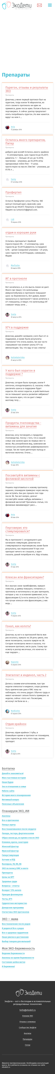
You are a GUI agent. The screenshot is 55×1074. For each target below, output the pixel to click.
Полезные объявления (13, 804)
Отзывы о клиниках (28, 1022)
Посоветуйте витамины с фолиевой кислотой (22, 477)
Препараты (7, 873)
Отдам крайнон (15, 724)
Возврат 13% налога (11, 890)
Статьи (27, 1045)
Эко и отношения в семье (14, 786)
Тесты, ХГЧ (7, 899)
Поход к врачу (9, 824)
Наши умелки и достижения (15, 937)
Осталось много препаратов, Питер (25, 141)
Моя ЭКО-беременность (18, 948)
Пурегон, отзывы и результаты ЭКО (26, 89)
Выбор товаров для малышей (16, 941)
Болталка (8, 768)
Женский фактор (10, 846)
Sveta (13, 314)
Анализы (6, 816)
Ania (13, 127)
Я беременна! (8, 966)
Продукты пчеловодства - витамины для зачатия (23, 424)
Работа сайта (8, 791)
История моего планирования (16, 795)
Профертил (13, 192)
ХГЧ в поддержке (17, 327)
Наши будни (7, 782)
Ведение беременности (13, 953)
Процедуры (27, 1039)
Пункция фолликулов (12, 894)
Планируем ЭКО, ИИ (15, 811)
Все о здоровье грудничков (15, 932)
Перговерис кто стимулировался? (17, 529)
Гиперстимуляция (10, 855)
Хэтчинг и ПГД (8, 859)
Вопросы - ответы (11, 886)
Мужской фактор (10, 851)
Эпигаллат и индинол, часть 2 (25, 675)
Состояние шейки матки (13, 962)
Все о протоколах (10, 820)
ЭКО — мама (10, 919)
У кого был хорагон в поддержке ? (20, 372)
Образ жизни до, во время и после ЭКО (20, 838)
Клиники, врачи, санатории (15, 842)
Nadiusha (15, 711)
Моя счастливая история (14, 778)
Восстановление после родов (16, 924)
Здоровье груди (9, 881)
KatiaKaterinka (18, 357)
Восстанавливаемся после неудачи (19, 829)
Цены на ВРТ (8, 877)
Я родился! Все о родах (13, 928)
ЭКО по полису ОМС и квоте (15, 868)
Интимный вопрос (10, 799)
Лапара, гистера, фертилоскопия (18, 833)
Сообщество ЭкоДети (27, 1028)
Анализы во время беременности (18, 958)
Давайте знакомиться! (12, 773)
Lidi (12, 219)
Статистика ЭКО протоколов (15, 912)
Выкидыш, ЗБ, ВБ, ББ (11, 864)
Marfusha (15, 265)
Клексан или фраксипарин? (24, 577)
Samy (13, 179)
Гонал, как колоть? (18, 626)
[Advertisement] (27, 39)
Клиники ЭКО (27, 1016)
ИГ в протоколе (16, 278)
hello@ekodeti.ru (28, 1010)
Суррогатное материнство (14, 903)
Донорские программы (13, 907)
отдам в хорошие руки (20, 232)
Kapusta (14, 662)
